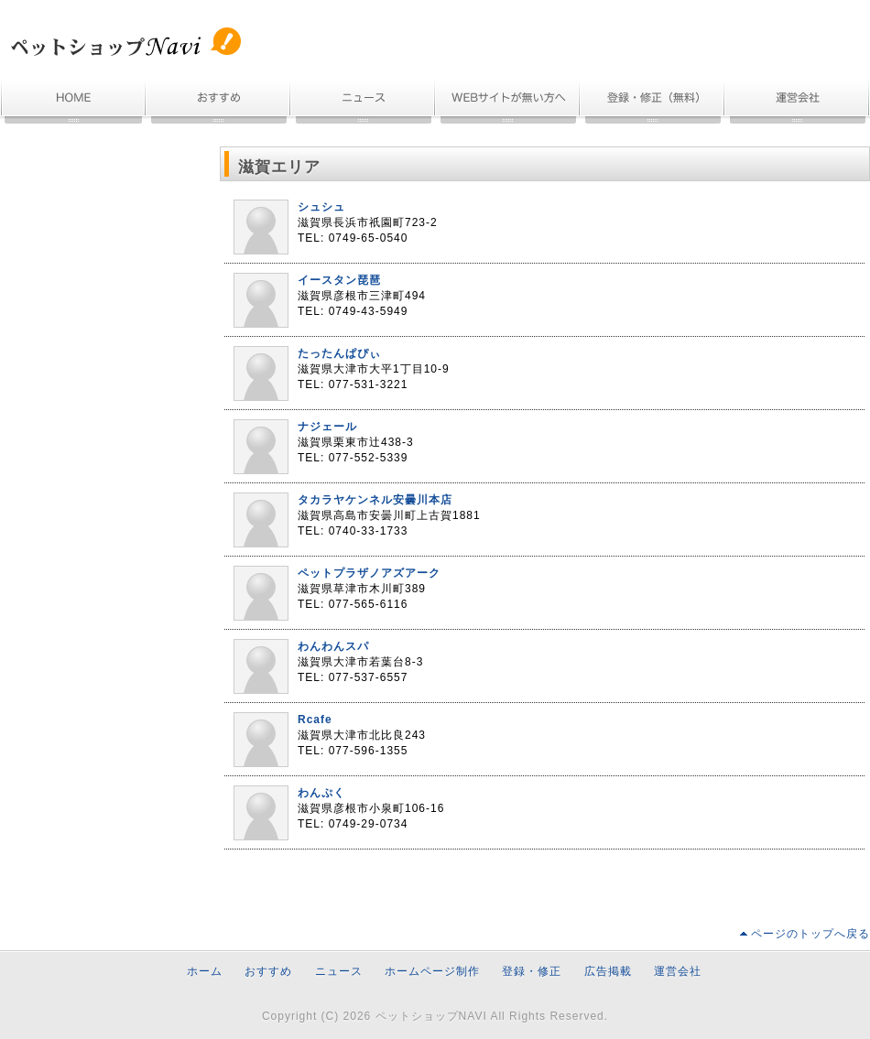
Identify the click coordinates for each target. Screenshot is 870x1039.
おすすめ (219, 103)
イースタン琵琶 (339, 280)
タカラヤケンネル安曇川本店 (375, 499)
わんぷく (321, 792)
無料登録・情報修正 (653, 103)
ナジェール (327, 426)
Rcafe (315, 719)
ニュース (363, 103)
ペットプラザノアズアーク (369, 573)
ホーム (73, 103)
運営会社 (797, 103)
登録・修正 (531, 971)
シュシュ (321, 206)
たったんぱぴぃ (339, 353)
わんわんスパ (333, 646)
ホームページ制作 (508, 103)
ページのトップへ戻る (810, 933)
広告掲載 (608, 971)
